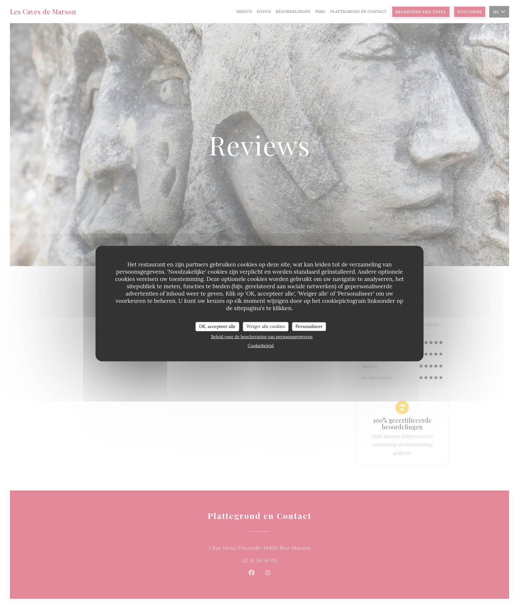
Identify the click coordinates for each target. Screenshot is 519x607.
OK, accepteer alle (217, 326)
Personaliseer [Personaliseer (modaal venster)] (309, 326)
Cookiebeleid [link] (261, 345)
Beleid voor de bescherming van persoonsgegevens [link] (261, 336)
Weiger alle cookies (266, 326)
